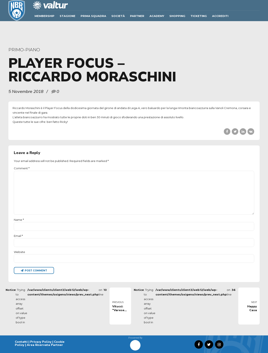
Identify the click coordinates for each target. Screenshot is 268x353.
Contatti (21, 342)
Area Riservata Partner (45, 345)
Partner (137, 16)
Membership (44, 16)
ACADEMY (156, 16)
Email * (18, 235)
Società (118, 16)
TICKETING (199, 16)
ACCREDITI (220, 16)
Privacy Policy (41, 342)
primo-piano (24, 49)
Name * (19, 219)
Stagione (67, 16)
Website (19, 252)
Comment (22, 168)
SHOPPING (177, 16)
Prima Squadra (93, 16)
